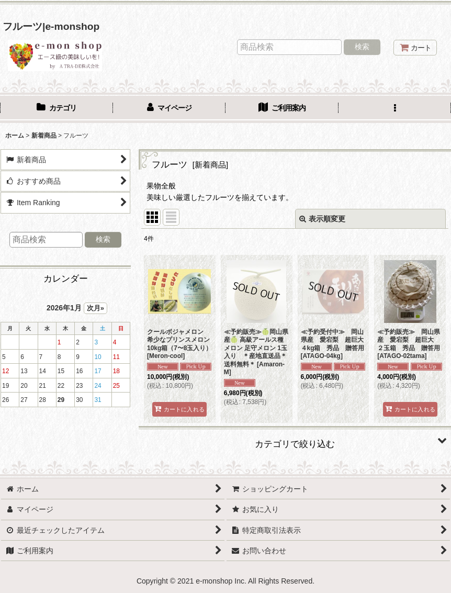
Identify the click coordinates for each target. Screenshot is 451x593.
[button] (395, 108)
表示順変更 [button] (322, 219)
